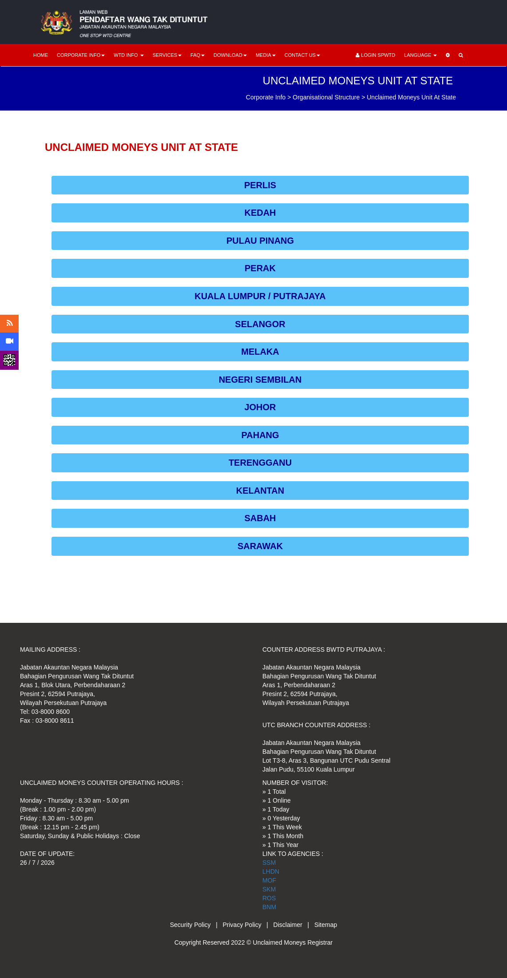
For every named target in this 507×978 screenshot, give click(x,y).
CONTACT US (303, 55)
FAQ (197, 55)
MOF (269, 880)
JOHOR (260, 407)
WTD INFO (128, 55)
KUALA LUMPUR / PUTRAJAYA (260, 296)
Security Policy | (196, 924)
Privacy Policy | (248, 924)
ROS (269, 898)
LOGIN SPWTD (375, 55)
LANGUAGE (420, 55)
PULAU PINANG (260, 240)
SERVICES (167, 55)
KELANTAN (260, 490)
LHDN (270, 871)
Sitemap (325, 924)
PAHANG (260, 435)
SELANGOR (260, 324)
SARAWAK (260, 546)
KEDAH (260, 213)
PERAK (260, 268)
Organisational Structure (326, 97)
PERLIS (260, 185)
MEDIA (266, 55)
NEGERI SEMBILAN (260, 379)
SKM (269, 889)
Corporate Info (266, 97)
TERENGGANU (260, 462)
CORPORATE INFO (81, 55)
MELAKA (260, 351)
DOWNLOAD (230, 55)
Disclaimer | (293, 924)
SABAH (260, 518)
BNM (269, 907)
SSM (269, 862)
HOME (40, 55)
